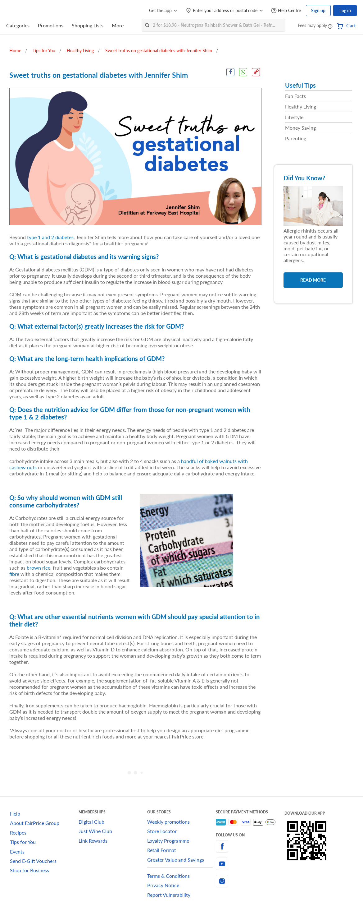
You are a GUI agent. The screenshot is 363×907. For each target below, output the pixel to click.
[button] (330, 26)
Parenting (295, 138)
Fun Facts (295, 96)
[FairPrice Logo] (24, 11)
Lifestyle (294, 117)
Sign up (318, 10)
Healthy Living (300, 106)
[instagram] (250, 881)
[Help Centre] (286, 11)
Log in (345, 10)
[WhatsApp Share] (243, 72)
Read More (313, 280)
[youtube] (250, 864)
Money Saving (300, 128)
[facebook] (250, 846)
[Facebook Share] (230, 72)
